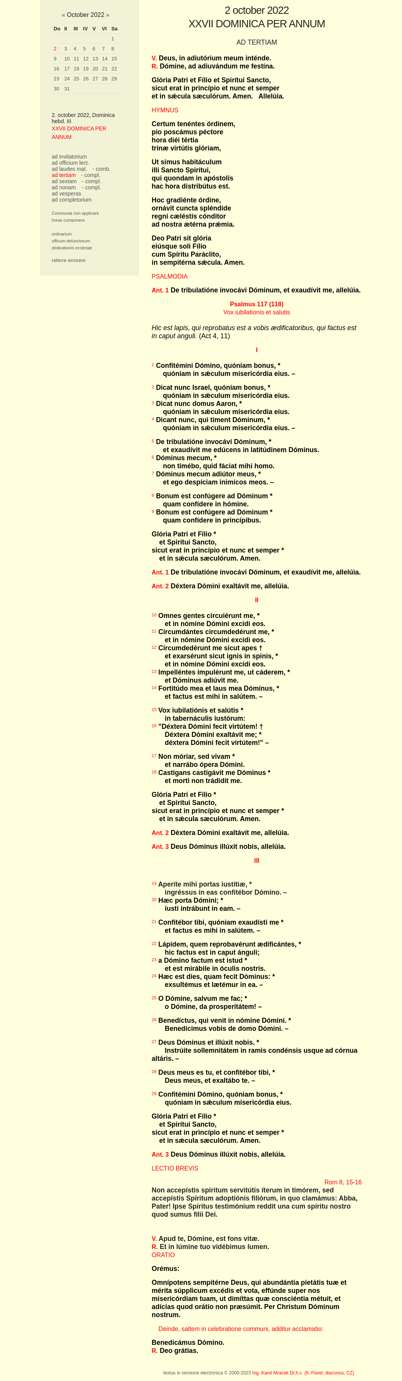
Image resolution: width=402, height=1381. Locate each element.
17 (67, 69)
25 (76, 79)
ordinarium (62, 234)
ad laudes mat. (69, 169)
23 (56, 79)
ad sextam (64, 181)
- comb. (102, 169)
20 (95, 69)
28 (105, 79)
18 (76, 69)
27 (95, 79)
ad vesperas (66, 193)
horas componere (68, 220)
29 (114, 79)
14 (105, 59)
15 (114, 59)
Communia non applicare (75, 213)
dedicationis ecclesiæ (72, 247)
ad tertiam (64, 175)
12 (86, 59)
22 (114, 69)
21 (105, 69)
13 (95, 59)
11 (76, 59)
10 (67, 59)
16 (56, 69)
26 (86, 79)
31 (67, 89)
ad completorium (72, 200)
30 (56, 89)
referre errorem (68, 260)
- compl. (90, 175)
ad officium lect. (70, 163)
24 (67, 79)
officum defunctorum (71, 241)
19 (86, 69)
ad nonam (64, 187)
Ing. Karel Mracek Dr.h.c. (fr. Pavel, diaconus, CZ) (303, 1373)
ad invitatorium (69, 157)
